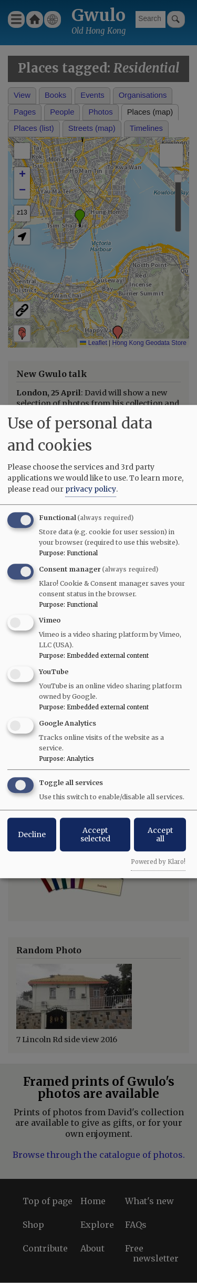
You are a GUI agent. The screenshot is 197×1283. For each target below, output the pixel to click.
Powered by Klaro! (158, 861)
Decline (32, 834)
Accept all (160, 834)
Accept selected (95, 834)
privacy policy (90, 489)
